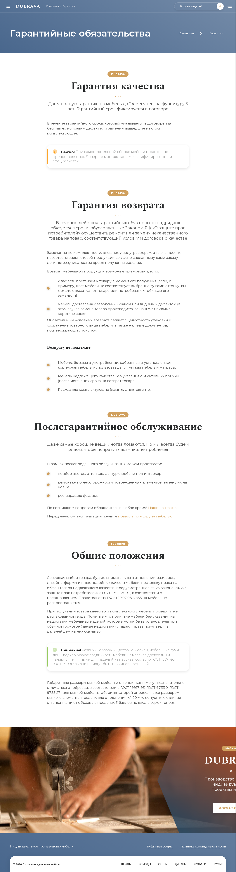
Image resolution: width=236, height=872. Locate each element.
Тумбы (218, 864)
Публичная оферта (160, 846)
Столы (162, 864)
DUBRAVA (28, 6)
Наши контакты (162, 508)
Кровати (200, 864)
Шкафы (126, 864)
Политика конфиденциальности (203, 846)
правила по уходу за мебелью (145, 516)
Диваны (180, 864)
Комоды (145, 864)
